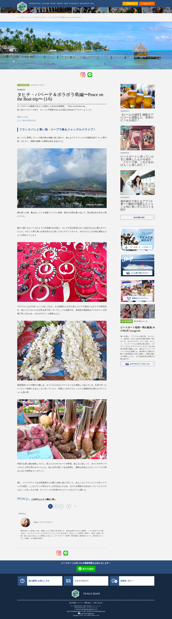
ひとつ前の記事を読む (26, 120)
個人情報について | (76, 603)
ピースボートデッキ (24, 17)
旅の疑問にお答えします (39, 581)
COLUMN (36, 17)
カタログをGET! (82, 581)
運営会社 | (88, 603)
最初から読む (23, 117)
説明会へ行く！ (127, 581)
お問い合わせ (98, 603)
